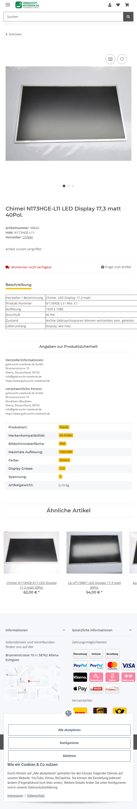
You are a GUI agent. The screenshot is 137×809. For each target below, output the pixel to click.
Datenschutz (36, 795)
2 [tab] (68, 186)
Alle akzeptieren (69, 730)
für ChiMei (66, 435)
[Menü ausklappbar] (8, 3)
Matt (62, 443)
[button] (110, 4)
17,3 (62, 468)
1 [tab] (64, 186)
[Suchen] (63, 16)
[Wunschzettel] (118, 4)
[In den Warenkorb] (9, 48)
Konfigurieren (69, 743)
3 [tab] (73, 186)
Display (64, 427)
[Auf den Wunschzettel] (122, 59)
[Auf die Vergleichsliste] (110, 59)
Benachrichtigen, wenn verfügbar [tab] (70, 285)
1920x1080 (66, 451)
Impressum (15, 795)
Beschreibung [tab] (18, 285)
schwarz (64, 460)
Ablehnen (69, 756)
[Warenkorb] (126, 4)
